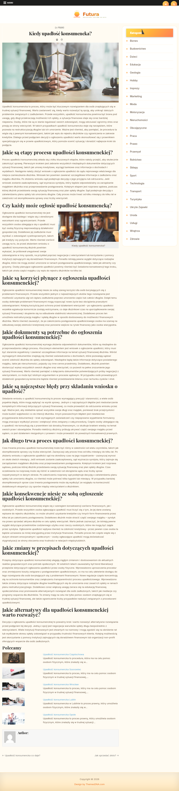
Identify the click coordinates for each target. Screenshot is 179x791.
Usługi (133, 222)
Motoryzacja (137, 112)
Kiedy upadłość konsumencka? (60, 33)
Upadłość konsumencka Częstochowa (63, 654)
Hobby (134, 80)
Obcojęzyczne (138, 127)
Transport (135, 191)
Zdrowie (134, 238)
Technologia (137, 183)
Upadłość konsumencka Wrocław (61, 684)
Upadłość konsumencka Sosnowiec (62, 669)
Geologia (135, 72)
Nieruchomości (139, 120)
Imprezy (134, 88)
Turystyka (136, 199)
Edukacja (135, 64)
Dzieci (133, 56)
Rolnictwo (136, 159)
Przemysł (135, 151)
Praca (133, 135)
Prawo (61, 27)
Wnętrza (135, 230)
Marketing (136, 96)
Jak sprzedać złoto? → (107, 755)
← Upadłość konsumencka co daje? (21, 755)
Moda (133, 104)
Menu (10, 2)
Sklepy (134, 167)
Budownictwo (138, 48)
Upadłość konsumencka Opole (59, 714)
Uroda (133, 215)
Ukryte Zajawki (139, 207)
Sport (133, 175)
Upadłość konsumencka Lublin (59, 699)
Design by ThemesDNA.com (89, 784)
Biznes (134, 40)
